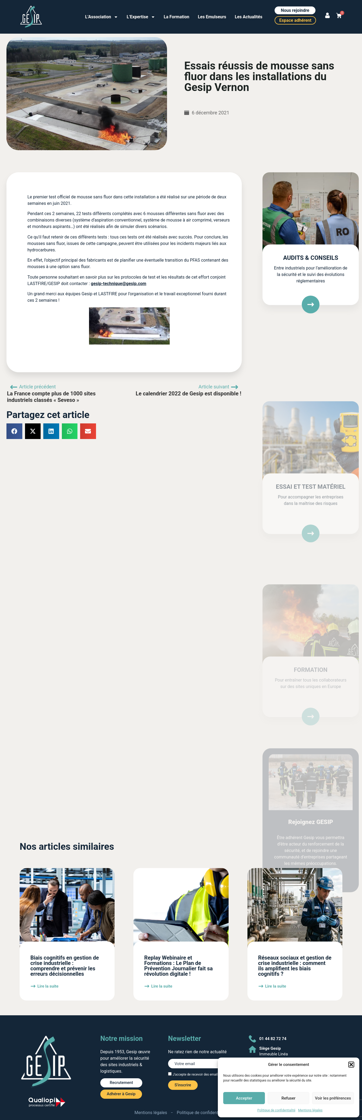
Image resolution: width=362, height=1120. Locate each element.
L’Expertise (141, 17)
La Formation (176, 16)
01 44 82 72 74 (272, 1038)
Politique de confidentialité (276, 1110)
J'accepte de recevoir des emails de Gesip (203, 1074)
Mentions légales (310, 1110)
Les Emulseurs (212, 16)
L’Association (101, 17)
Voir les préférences (333, 1098)
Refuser (288, 1098)
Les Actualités (248, 16)
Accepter (244, 1098)
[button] (351, 1064)
